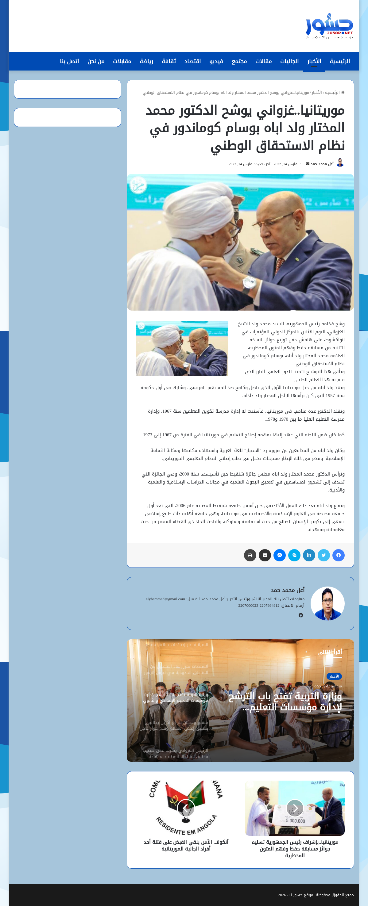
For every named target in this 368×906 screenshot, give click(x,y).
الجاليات (289, 61)
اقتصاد (192, 61)
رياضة (146, 61)
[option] (240, 700)
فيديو (216, 61)
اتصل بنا (69, 61)
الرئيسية (340, 61)
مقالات (263, 61)
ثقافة (169, 61)
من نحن (95, 61)
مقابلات (122, 61)
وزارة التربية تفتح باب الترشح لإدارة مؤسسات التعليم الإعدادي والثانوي (285, 702)
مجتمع (239, 61)
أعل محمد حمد (322, 164)
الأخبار (314, 61)
